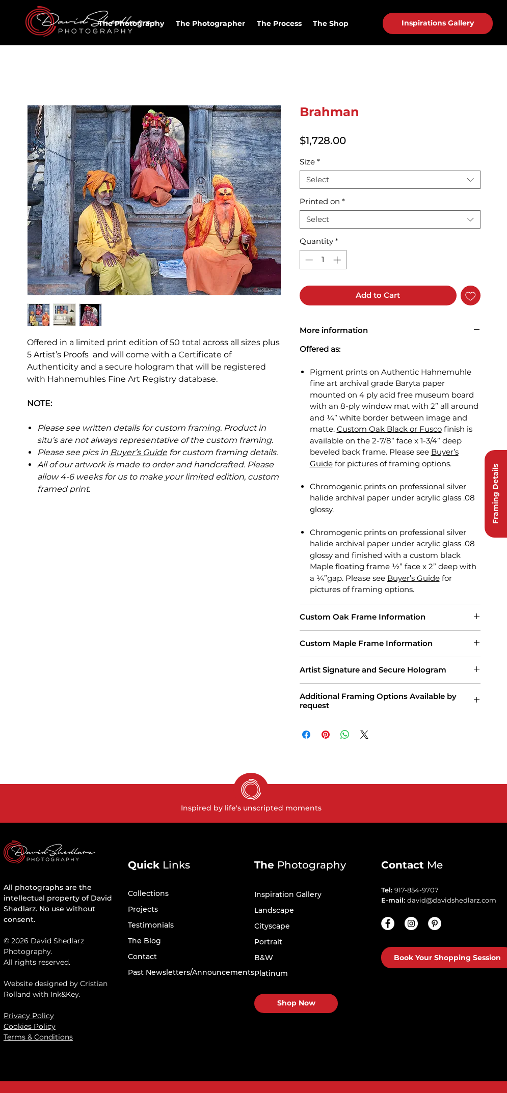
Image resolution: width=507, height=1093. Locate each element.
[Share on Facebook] (306, 734)
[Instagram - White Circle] (411, 923)
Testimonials (151, 925)
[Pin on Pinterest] (325, 734)
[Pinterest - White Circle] (434, 923)
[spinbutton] (322, 259)
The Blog (144, 940)
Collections (148, 893)
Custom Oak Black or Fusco (389, 429)
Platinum (271, 973)
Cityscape (272, 926)
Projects (143, 909)
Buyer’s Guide (138, 452)
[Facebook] (387, 923)
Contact (142, 956)
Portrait (268, 941)
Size (310, 161)
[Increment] (338, 259)
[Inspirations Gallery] (438, 23)
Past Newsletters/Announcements (191, 972)
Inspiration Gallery (288, 894)
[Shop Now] (296, 1003)
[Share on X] (364, 734)
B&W (263, 957)
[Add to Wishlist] (471, 295)
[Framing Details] (496, 494)
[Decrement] (308, 259)
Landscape (274, 910)
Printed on (322, 201)
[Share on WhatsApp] (345, 734)
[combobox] (390, 180)
